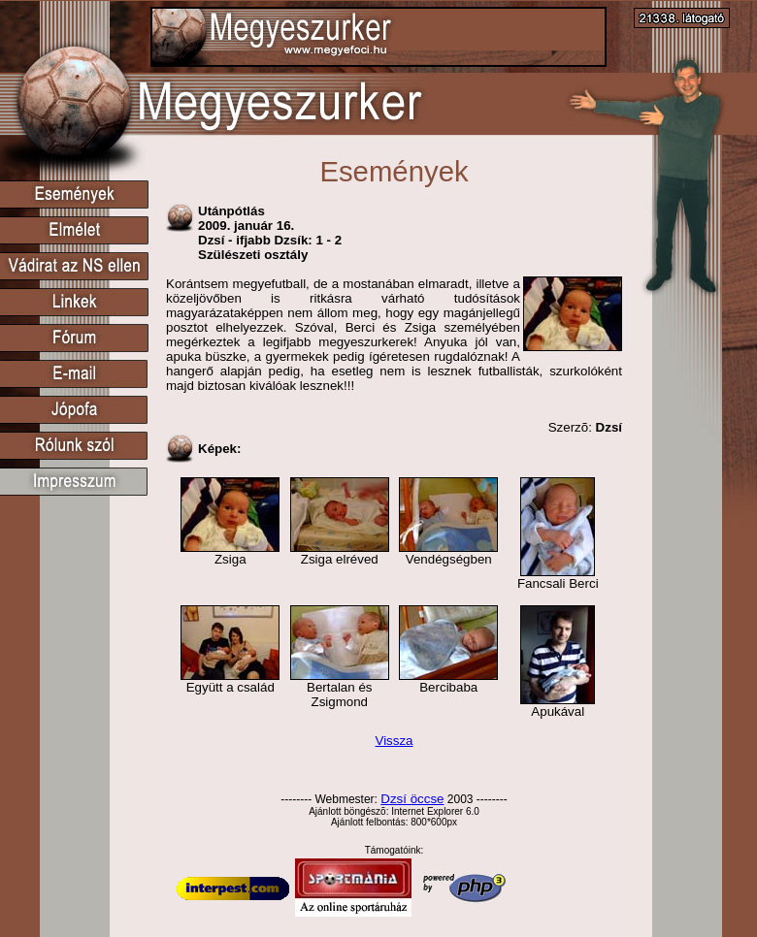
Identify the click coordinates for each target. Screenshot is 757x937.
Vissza (393, 740)
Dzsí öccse (412, 799)
